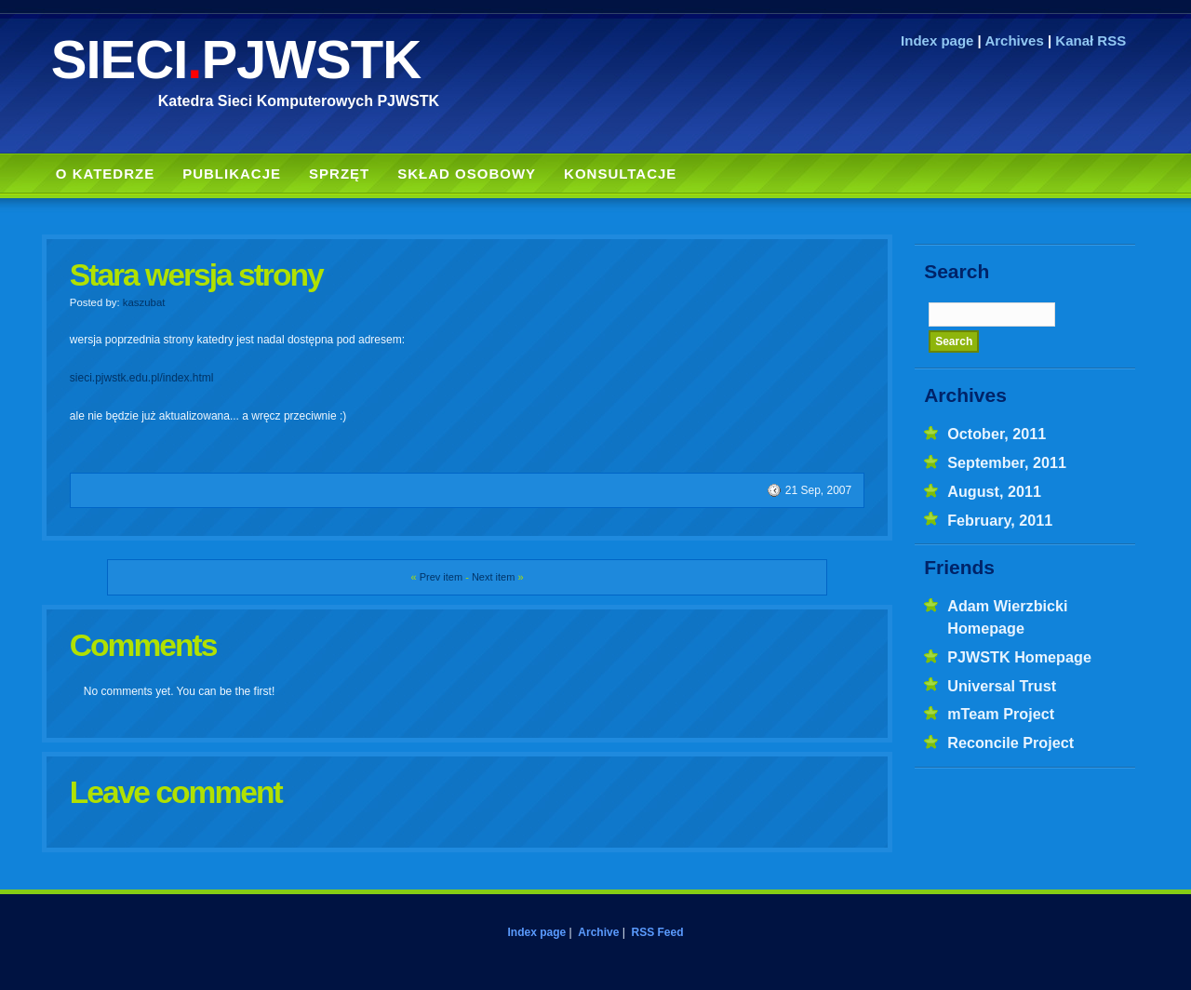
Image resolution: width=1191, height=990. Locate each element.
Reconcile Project (1010, 742)
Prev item (441, 576)
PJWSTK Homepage (1019, 657)
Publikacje (231, 173)
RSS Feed (657, 932)
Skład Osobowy (466, 173)
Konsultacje (620, 173)
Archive (598, 932)
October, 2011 (996, 433)
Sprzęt (339, 173)
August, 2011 (994, 491)
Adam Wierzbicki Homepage (1007, 616)
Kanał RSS (1090, 40)
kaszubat (144, 302)
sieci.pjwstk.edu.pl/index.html (142, 377)
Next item (493, 576)
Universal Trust (1001, 685)
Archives (1013, 40)
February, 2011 (999, 520)
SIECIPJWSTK (236, 59)
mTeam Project (1000, 713)
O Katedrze (105, 173)
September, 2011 (1006, 462)
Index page (937, 40)
